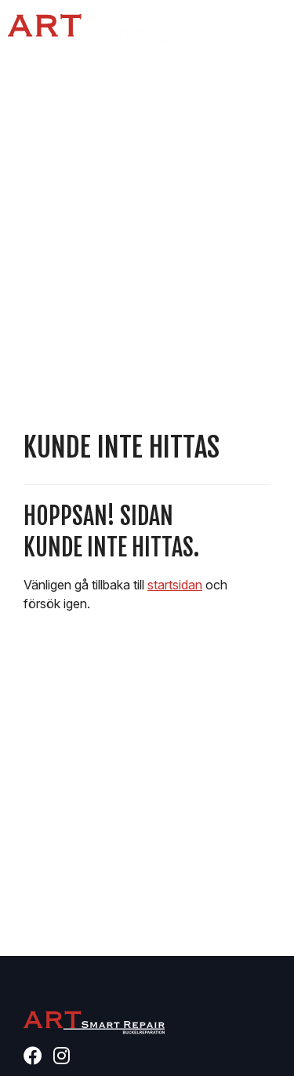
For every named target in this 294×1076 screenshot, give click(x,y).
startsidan (174, 585)
